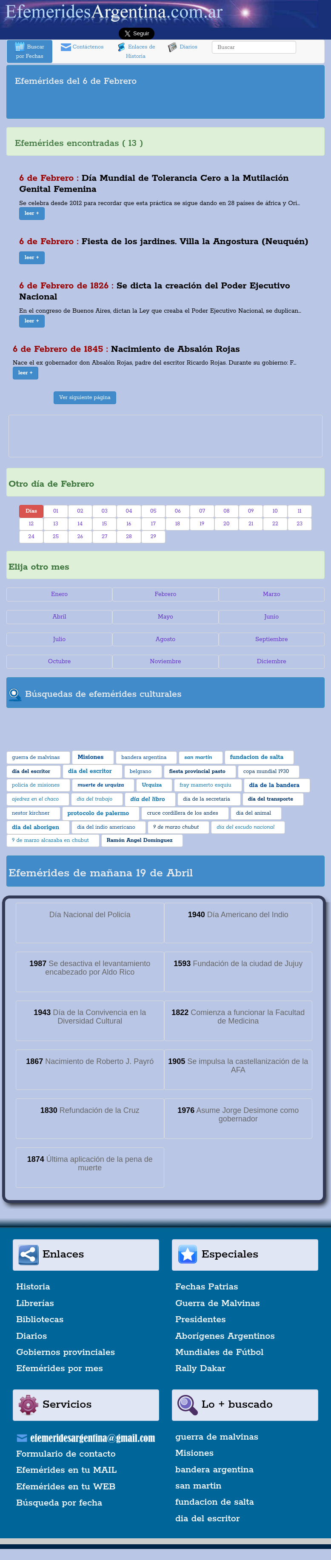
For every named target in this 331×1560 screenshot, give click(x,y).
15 (104, 524)
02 (80, 511)
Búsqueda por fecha (59, 1503)
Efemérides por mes (59, 1369)
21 (250, 524)
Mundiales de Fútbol (219, 1352)
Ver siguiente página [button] (85, 397)
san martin (198, 1486)
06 (178, 511)
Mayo (165, 617)
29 (153, 536)
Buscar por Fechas (29, 51)
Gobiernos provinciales (65, 1352)
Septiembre (271, 639)
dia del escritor (207, 1519)
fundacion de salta (214, 1502)
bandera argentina (214, 1470)
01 (55, 511)
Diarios (182, 47)
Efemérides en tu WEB (66, 1487)
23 (299, 524)
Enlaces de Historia (135, 51)
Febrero (165, 594)
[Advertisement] (165, 104)
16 (129, 524)
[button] (32, 213)
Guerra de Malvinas (217, 1303)
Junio (271, 617)
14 (80, 524)
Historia (33, 1287)
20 (226, 524)
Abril (59, 617)
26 (80, 536)
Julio (59, 639)
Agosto (166, 639)
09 (251, 511)
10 (275, 511)
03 (104, 511)
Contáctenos (82, 47)
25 (56, 536)
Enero (59, 594)
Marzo (271, 594)
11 (300, 511)
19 (202, 524)
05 (153, 511)
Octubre (59, 661)
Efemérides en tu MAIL (66, 1470)
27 (104, 536)
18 (177, 524)
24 (31, 536)
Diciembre (271, 661)
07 (202, 511)
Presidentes (200, 1320)
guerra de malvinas (216, 1437)
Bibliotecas (39, 1320)
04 (129, 511)
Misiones (194, 1453)
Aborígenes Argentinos (225, 1336)
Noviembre (165, 661)
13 (55, 524)
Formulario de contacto (66, 1454)
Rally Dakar (200, 1369)
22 (275, 524)
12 (31, 524)
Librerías (35, 1303)
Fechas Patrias (206, 1287)
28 (129, 536)
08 (226, 511)
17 (153, 524)
